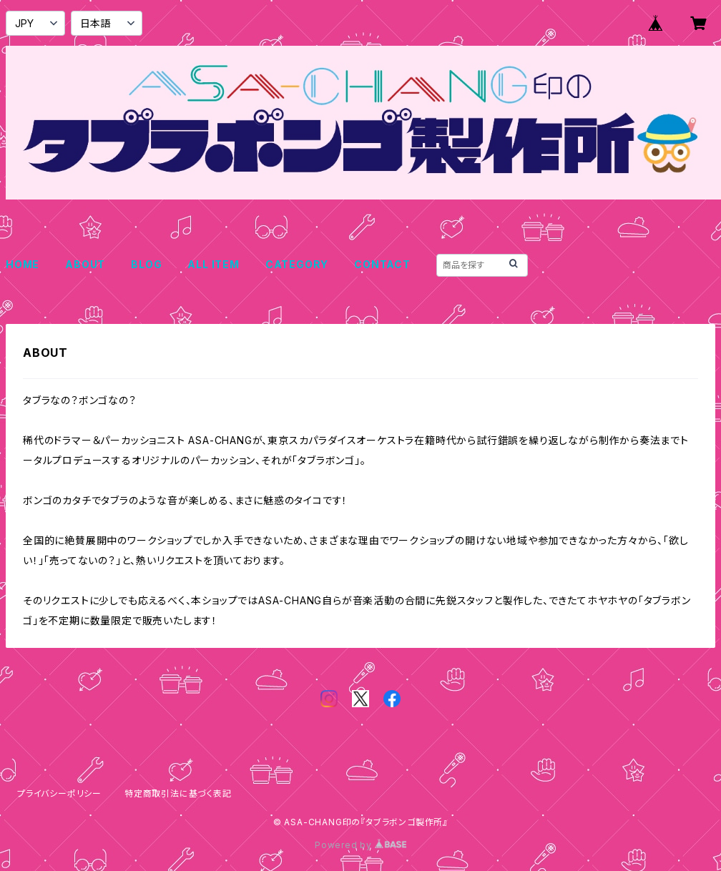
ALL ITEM (213, 264)
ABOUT (85, 264)
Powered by (360, 845)
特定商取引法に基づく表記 (178, 793)
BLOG (146, 264)
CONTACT (382, 264)
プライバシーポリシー (59, 793)
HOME (22, 264)
